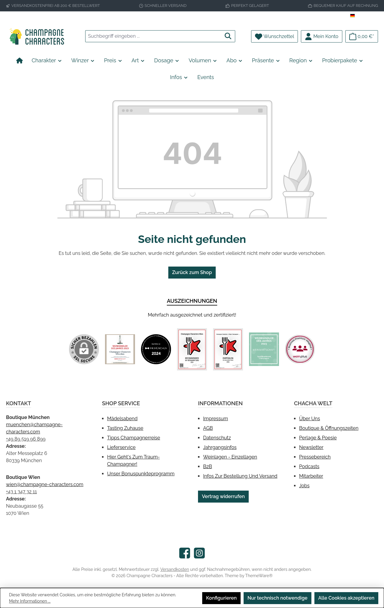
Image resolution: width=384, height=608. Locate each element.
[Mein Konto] (321, 36)
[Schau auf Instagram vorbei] (199, 553)
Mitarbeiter (311, 476)
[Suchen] (228, 36)
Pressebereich (315, 457)
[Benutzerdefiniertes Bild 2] (156, 349)
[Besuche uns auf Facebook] (184, 553)
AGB (208, 428)
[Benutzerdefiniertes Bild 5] (264, 349)
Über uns (309, 418)
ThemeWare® (258, 575)
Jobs (304, 485)
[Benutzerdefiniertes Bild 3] (192, 349)
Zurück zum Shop (192, 272)
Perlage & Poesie (318, 438)
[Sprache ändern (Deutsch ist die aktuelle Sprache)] (364, 16)
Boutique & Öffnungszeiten (328, 428)
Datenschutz (217, 438)
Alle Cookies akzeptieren (346, 598)
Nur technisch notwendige (278, 598)
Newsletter (311, 447)
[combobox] (153, 36)
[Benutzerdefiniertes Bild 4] (228, 349)
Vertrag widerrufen (223, 496)
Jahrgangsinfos (220, 447)
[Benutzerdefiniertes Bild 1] (120, 349)
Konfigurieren (221, 598)
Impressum (215, 418)
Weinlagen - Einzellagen (230, 457)
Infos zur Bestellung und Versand (240, 476)
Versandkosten (174, 569)
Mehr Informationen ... (29, 601)
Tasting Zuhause (125, 428)
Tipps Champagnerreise (133, 438)
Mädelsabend (122, 418)
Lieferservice (121, 447)
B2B (207, 466)
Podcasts (309, 466)
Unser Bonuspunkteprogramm (141, 474)
